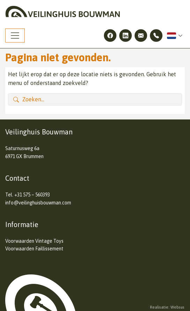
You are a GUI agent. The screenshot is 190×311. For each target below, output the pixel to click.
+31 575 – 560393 (32, 194)
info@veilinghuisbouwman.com (38, 202)
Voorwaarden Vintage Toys (34, 241)
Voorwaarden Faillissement (34, 248)
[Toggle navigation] (15, 35)
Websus (177, 307)
